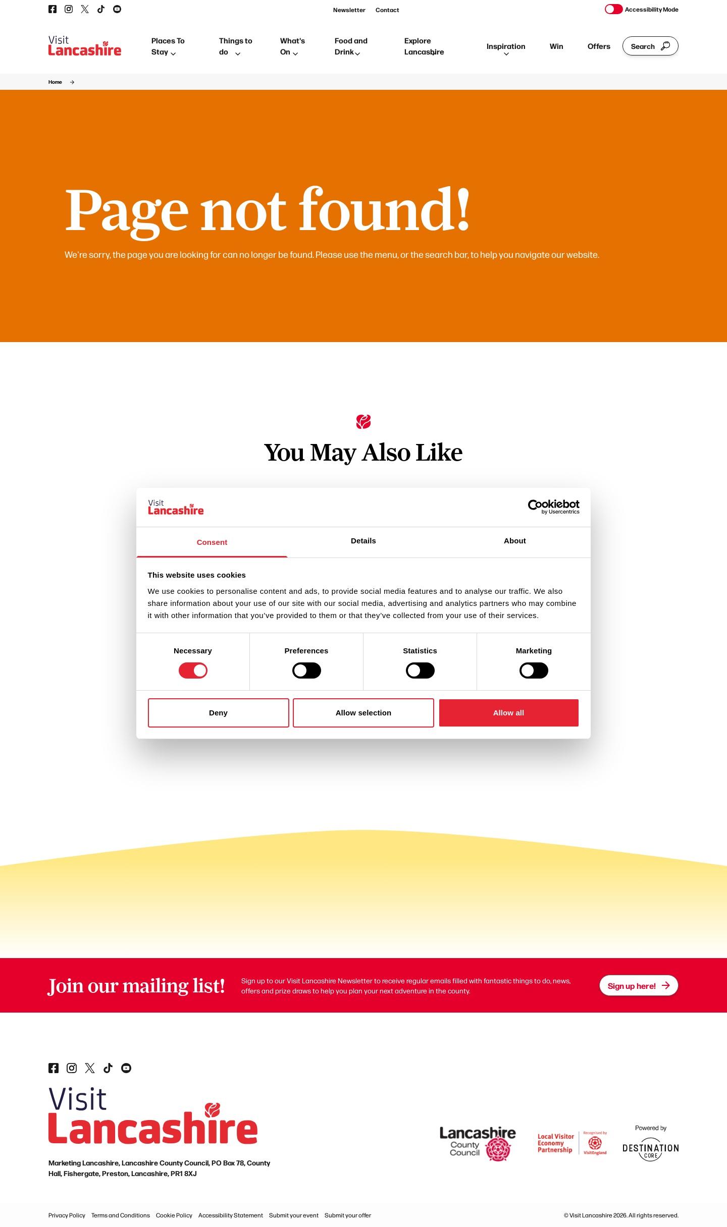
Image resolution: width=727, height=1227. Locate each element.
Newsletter (349, 10)
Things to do (235, 46)
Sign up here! (639, 985)
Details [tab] (363, 540)
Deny (218, 712)
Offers (599, 45)
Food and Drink (351, 46)
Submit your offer (348, 1215)
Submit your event (294, 1215)
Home (55, 81)
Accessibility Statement (230, 1215)
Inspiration (506, 47)
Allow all (509, 712)
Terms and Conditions (120, 1215)
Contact (387, 10)
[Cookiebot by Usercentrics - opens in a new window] (535, 507)
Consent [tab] (212, 542)
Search (650, 46)
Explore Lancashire (424, 46)
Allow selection (364, 712)
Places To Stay (168, 46)
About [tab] (515, 540)
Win (556, 45)
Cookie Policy (174, 1215)
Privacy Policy (66, 1215)
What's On (292, 46)
